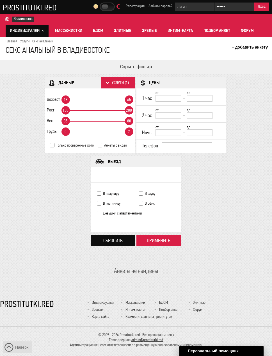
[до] (199, 98)
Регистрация (135, 6)
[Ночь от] (168, 132)
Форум (247, 30)
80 (129, 121)
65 (129, 99)
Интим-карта (180, 30)
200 (129, 110)
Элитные (122, 30)
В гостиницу (111, 203)
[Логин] (194, 7)
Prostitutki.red (30, 8)
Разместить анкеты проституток (148, 316)
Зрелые (149, 30)
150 (65, 110)
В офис (150, 203)
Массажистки (68, 30)
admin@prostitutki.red (147, 339)
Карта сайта (100, 316)
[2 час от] (168, 115)
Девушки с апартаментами (122, 213)
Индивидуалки (103, 302)
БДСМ (98, 30)
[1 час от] (168, 98)
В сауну (150, 193)
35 (66, 121)
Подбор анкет (217, 30)
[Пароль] (234, 7)
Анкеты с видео (115, 145)
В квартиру (111, 193)
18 (66, 99)
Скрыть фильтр (136, 66)
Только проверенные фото (75, 145)
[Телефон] (187, 145)
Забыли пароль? (160, 6)
